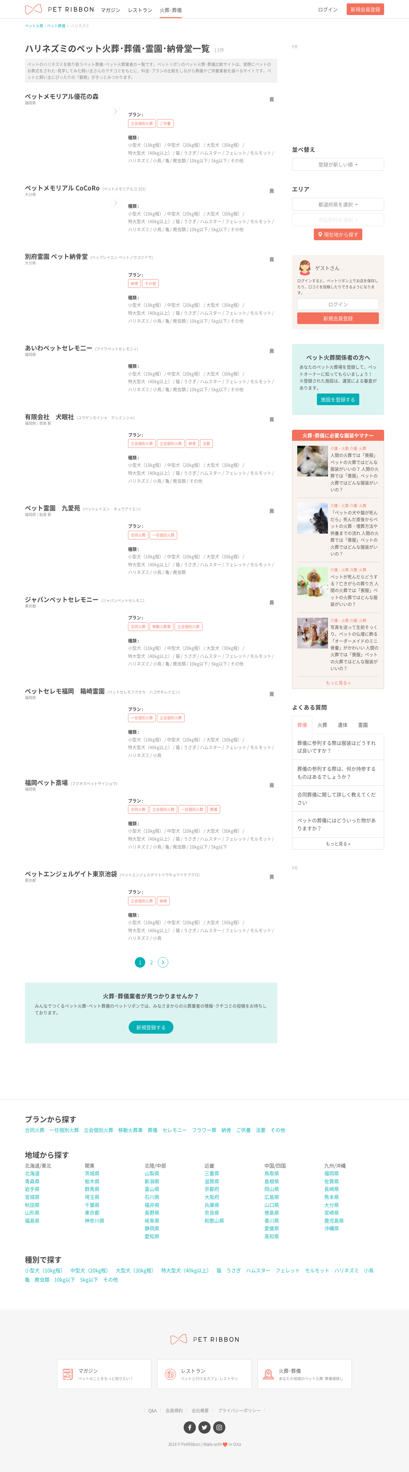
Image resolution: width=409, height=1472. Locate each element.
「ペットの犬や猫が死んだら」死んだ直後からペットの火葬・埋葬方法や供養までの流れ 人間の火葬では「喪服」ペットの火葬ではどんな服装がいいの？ (354, 533)
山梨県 (152, 1173)
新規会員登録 (365, 9)
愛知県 (152, 1236)
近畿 (209, 1165)
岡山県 (271, 1188)
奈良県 (211, 1212)
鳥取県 (271, 1173)
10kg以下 (198, 160)
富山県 (152, 1188)
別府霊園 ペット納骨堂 (89, 256)
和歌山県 (214, 1220)
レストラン (140, 10)
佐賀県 (331, 1181)
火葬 (322, 724)
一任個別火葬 (163, 535)
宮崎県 (331, 1212)
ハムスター (210, 153)
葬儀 (213, 809)
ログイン (328, 9)
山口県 (271, 1204)
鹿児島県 (334, 1220)
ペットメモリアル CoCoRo (85, 187)
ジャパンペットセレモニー (84, 599)
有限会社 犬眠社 (79, 416)
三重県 (211, 1173)
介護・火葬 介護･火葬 (348, 448)
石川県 (152, 1196)
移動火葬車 (161, 626)
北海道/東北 (38, 1165)
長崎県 (331, 1188)
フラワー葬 (204, 1129)
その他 (237, 160)
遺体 (343, 724)
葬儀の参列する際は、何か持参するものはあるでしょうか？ (336, 772)
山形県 (32, 1212)
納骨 (134, 283)
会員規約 (174, 1410)
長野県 (152, 1212)
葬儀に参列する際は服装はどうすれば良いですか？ (336, 746)
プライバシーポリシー (239, 1410)
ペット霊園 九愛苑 (83, 507)
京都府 (211, 1188)
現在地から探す (338, 234)
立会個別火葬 (142, 123)
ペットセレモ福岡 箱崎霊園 (102, 691)
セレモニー (174, 1129)
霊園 (363, 724)
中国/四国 (275, 1165)
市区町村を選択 (336, 219)
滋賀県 (211, 1181)
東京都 (92, 1212)
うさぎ (190, 153)
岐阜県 (152, 1220)
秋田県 (32, 1204)
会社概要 (200, 1410)
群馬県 (92, 1188)
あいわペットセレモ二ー (81, 347)
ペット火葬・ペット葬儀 (45, 26)
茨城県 (92, 1173)
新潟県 (152, 1181)
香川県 (271, 1220)
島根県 (271, 1181)
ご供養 (165, 123)
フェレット (236, 153)
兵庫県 (211, 1204)
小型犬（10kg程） (146, 145)
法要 (206, 443)
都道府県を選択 (336, 204)
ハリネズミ (139, 160)
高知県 (271, 1236)
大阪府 (211, 1196)
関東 (90, 1165)
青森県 (32, 1181)
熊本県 (331, 1196)
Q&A (152, 1410)
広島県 (271, 1196)
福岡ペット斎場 (71, 782)
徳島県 (271, 1212)
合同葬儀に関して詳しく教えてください (336, 798)
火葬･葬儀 (171, 10)
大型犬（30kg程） (224, 145)
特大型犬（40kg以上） (150, 153)
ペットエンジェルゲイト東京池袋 (112, 873)
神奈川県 (94, 1220)
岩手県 (32, 1188)
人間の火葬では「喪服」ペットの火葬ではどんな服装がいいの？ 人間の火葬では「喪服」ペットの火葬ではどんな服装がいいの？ (354, 472)
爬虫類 (179, 160)
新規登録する (151, 1027)
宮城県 (32, 1196)
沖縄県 (331, 1228)
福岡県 (331, 1173)
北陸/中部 (155, 1165)
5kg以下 (219, 160)
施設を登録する (338, 399)
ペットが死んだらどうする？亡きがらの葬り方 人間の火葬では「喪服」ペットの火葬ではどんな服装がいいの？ (354, 590)
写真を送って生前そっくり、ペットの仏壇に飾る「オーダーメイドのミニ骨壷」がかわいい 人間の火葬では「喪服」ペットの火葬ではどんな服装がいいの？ (354, 647)
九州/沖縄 (335, 1165)
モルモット (260, 153)
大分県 (331, 1204)
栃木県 (92, 1181)
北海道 (32, 1173)
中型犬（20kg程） (185, 145)
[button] (115, 111)
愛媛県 (271, 1228)
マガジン (110, 10)
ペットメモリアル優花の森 (62, 96)
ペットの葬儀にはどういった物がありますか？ (336, 824)
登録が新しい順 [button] (336, 164)
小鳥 (157, 160)
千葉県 (92, 1204)
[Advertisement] (338, 90)
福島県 (32, 1220)
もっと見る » (338, 682)
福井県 (152, 1204)
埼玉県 (92, 1196)
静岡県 (152, 1228)
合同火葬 (138, 535)
